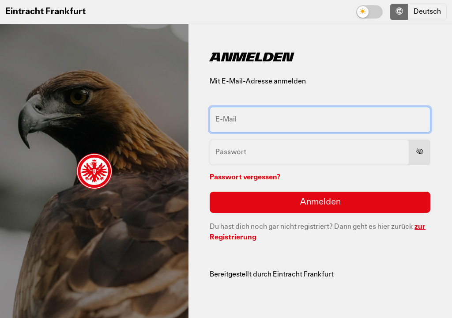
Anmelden (320, 202)
